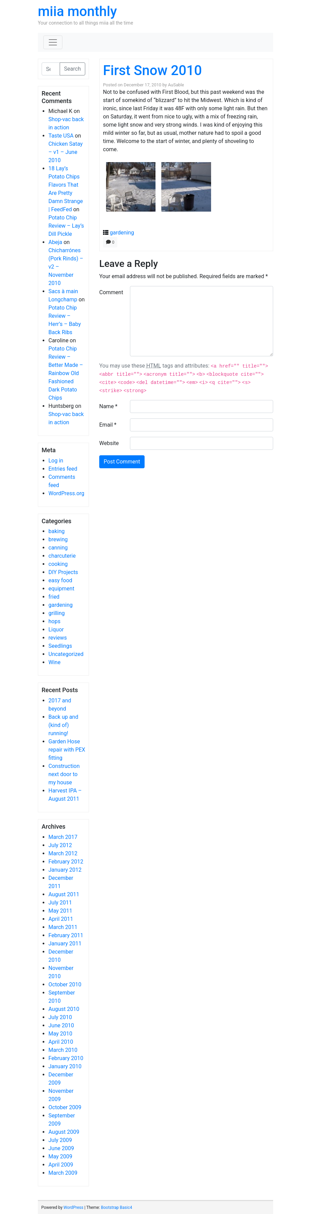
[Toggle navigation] (52, 42)
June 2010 (61, 1025)
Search (72, 69)
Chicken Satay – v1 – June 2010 (65, 152)
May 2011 (60, 911)
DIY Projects (63, 572)
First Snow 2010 (152, 70)
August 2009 (63, 1132)
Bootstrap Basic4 (116, 1207)
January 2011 (65, 943)
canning (58, 547)
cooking (58, 564)
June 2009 (61, 1148)
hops (54, 621)
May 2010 (60, 1033)
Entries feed (62, 469)
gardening (60, 605)
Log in (55, 460)
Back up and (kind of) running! (63, 725)
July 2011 (60, 902)
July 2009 (60, 1140)
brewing (58, 539)
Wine (54, 662)
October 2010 (64, 984)
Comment (111, 292)
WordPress (73, 1207)
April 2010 (60, 1042)
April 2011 (60, 919)
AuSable (176, 84)
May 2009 (60, 1156)
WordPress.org (66, 493)
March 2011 (62, 927)
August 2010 (63, 1009)
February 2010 (65, 1058)
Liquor (56, 629)
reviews (57, 637)
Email (107, 425)
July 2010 (60, 1017)
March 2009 (62, 1173)
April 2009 (60, 1164)
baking (56, 531)
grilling (56, 613)
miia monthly (77, 11)
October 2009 (64, 1107)
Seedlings (60, 646)
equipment (61, 588)
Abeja (55, 242)
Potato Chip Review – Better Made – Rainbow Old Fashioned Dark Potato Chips (65, 373)
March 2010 (62, 1050)
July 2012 (60, 845)
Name (108, 406)
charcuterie (62, 556)
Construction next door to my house (64, 774)
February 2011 (65, 935)
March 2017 (62, 837)
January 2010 (65, 1066)
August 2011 (63, 894)
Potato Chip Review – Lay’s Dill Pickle (66, 225)
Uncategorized (66, 654)
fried (53, 597)
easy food (60, 580)
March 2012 (62, 853)
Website (109, 443)
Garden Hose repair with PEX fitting (66, 749)
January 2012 (65, 870)
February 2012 (65, 861)
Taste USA (61, 135)
